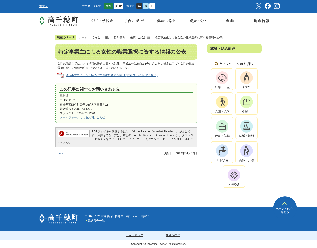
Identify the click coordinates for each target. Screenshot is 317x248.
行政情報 (119, 37)
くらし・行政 (100, 37)
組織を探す (173, 235)
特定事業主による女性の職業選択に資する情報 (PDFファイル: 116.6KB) (112, 75)
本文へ (43, 6)
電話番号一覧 (96, 220)
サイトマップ (134, 235)
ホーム (83, 37)
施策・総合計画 (140, 37)
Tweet (60, 153)
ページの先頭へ (285, 208)
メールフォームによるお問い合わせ (82, 117)
